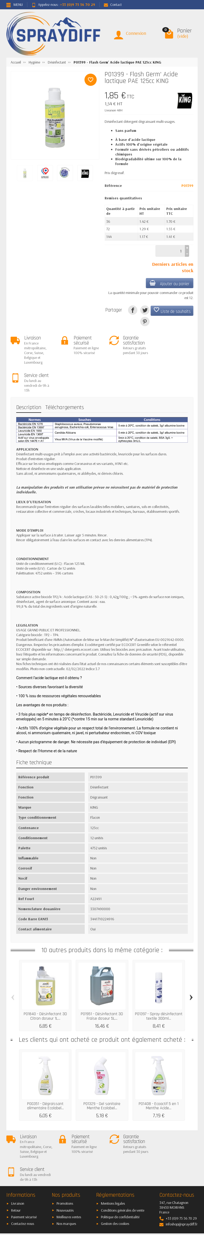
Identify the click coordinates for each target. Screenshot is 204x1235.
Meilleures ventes (69, 1170)
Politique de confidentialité (120, 1170)
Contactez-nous (22, 1177)
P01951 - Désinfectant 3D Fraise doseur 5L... (102, 988)
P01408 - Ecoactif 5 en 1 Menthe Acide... (158, 1078)
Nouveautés (65, 1164)
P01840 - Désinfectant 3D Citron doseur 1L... (45, 988)
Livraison (17, 1157)
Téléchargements (64, 379)
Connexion (136, 33)
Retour (16, 1164)
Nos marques (66, 1177)
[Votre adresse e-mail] (102, 1198)
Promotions (65, 1157)
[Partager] (132, 310)
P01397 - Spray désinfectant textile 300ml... (158, 988)
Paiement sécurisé (24, 1170)
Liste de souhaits (172, 310)
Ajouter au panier (169, 283)
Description (28, 379)
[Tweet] (145, 310)
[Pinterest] (145, 321)
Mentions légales (113, 1157)
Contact (113, 4)
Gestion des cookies (115, 1177)
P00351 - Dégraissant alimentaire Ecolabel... (45, 1078)
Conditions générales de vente (122, 1164)
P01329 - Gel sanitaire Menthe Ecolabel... (101, 1078)
